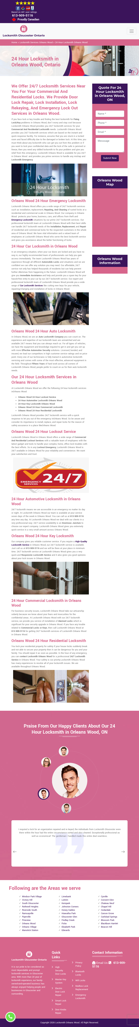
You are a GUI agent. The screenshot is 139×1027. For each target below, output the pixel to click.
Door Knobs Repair (60, 1011)
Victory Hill (27, 899)
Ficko (64, 923)
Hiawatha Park (69, 913)
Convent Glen (107, 899)
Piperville (26, 916)
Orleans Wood (29, 923)
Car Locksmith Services (31, 285)
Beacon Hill (106, 926)
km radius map (110, 217)
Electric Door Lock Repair (60, 992)
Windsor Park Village (32, 896)
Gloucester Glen (69, 916)
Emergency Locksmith (22, 219)
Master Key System (60, 981)
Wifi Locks (80, 980)
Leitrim (65, 899)
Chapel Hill (106, 906)
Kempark (66, 903)
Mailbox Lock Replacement (81, 988)
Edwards (66, 930)
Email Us (102, 963)
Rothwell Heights (30, 906)
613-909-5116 (22, 15)
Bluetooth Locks (79, 973)
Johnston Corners (70, 906)
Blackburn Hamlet (109, 923)
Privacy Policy (78, 964)
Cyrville (104, 896)
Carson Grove (107, 913)
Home (14, 42)
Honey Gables (68, 910)
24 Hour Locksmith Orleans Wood (71, 42)
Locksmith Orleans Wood (67, 1022)
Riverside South (29, 910)
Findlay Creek (68, 920)
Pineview (26, 920)
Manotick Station (30, 930)
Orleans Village (29, 926)
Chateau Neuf (107, 903)
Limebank (66, 896)
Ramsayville (27, 913)
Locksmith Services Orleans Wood (36, 42)
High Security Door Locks (60, 970)
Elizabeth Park (68, 926)
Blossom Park (107, 920)
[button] (46, 762)
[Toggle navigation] (131, 31)
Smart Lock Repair (60, 1002)
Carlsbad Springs (109, 916)
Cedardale (106, 910)
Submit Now (110, 158)
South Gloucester (30, 903)
